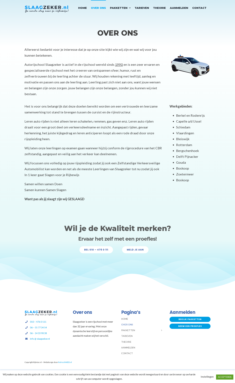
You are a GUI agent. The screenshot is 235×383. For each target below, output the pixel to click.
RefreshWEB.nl (65, 362)
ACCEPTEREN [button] (224, 377)
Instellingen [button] (207, 376)
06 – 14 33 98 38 (38, 333)
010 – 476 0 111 (38, 321)
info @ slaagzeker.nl (40, 338)
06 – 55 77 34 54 (38, 327)
